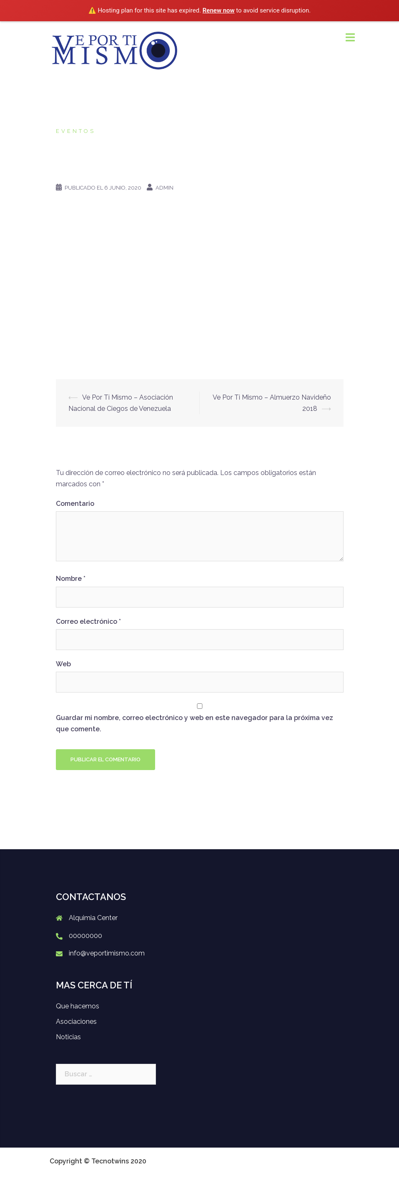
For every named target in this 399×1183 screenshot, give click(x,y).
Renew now (219, 10)
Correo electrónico (88, 621)
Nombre (70, 579)
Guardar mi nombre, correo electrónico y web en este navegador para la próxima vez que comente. (194, 723)
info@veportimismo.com (107, 953)
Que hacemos (77, 1006)
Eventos (75, 131)
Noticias (68, 1037)
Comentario (75, 504)
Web (63, 664)
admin (164, 188)
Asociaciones (76, 1021)
